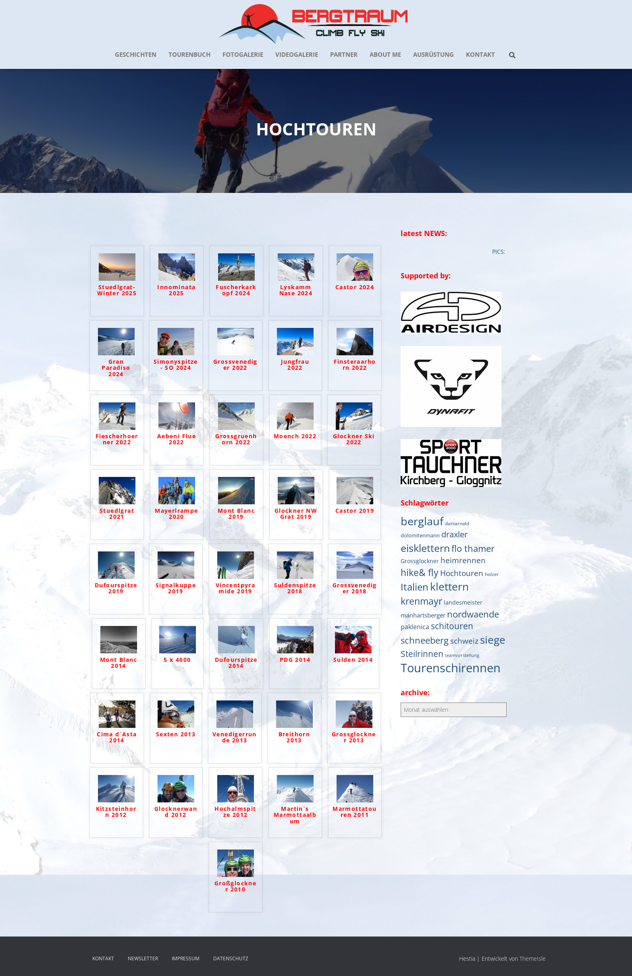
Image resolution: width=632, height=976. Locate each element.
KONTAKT (480, 54)
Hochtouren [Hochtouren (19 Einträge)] (461, 573)
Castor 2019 (354, 511)
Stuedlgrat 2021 (117, 514)
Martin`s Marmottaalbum (295, 815)
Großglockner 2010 (235, 886)
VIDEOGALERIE (296, 54)
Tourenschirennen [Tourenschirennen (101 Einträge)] (451, 668)
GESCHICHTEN (135, 54)
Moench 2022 (295, 436)
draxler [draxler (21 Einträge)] (454, 534)
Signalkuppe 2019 (176, 588)
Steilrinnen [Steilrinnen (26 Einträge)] (422, 653)
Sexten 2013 (175, 734)
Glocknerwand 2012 (175, 812)
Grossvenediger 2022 (235, 364)
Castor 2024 (354, 287)
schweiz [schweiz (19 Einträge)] (464, 640)
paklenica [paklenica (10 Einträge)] (415, 626)
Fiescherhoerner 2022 (117, 439)
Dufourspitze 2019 (116, 588)
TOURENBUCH (189, 54)
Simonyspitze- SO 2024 (176, 364)
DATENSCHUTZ (230, 958)
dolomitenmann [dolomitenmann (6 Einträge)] (420, 535)
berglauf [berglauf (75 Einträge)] (422, 521)
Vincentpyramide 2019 (235, 588)
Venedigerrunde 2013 (234, 737)
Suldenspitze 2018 (295, 588)
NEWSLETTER (143, 958)
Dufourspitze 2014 (236, 663)
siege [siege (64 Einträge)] (492, 639)
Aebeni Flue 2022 (176, 439)
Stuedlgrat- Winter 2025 (117, 290)
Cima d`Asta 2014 (117, 737)
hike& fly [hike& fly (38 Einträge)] (420, 572)
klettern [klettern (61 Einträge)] (449, 586)
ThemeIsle (533, 958)
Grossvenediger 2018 (355, 588)
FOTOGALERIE (242, 54)
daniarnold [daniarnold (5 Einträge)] (457, 523)
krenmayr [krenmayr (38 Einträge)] (421, 601)
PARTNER (344, 54)
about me (385, 54)
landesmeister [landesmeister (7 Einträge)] (463, 602)
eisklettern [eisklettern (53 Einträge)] (425, 548)
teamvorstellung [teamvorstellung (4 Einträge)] (462, 655)
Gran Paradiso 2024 (116, 368)
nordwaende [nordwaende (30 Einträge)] (473, 614)
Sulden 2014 (353, 660)
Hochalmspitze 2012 (235, 812)
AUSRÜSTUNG (433, 54)
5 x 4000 (177, 660)
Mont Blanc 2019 (236, 514)
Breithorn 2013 (294, 737)
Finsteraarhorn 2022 (355, 364)
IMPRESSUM (186, 958)
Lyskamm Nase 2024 (296, 290)
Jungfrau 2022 (295, 364)
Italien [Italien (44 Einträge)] (414, 586)
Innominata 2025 (176, 290)
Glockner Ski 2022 (354, 439)
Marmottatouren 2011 (354, 812)
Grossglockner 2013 (354, 737)
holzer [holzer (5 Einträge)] (492, 574)
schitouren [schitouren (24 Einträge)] (452, 626)
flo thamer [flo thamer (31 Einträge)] (473, 548)
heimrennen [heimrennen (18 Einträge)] (463, 560)
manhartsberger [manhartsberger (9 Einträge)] (423, 615)
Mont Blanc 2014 (118, 663)
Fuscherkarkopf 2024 (236, 290)
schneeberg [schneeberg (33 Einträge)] (425, 640)
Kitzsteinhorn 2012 (116, 812)
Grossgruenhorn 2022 (236, 439)
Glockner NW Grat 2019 (295, 514)
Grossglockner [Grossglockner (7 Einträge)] (420, 561)
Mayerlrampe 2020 (176, 514)
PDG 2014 (295, 660)
